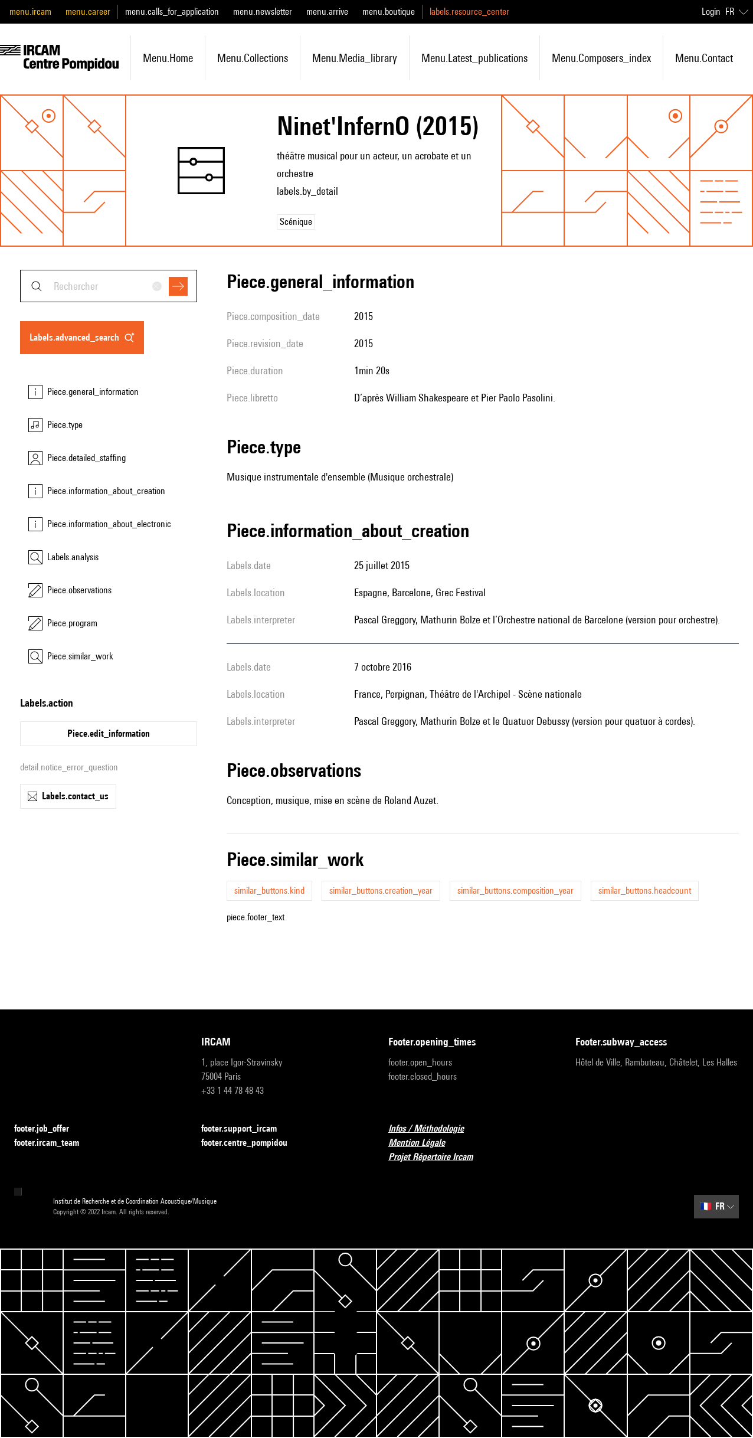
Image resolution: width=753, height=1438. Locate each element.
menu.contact (704, 57)
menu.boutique (388, 11)
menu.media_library (354, 57)
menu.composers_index (601, 57)
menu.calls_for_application (172, 11)
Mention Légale (423, 1143)
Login (711, 11)
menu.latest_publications (474, 57)
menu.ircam (30, 11)
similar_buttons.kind (269, 890)
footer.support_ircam (246, 1129)
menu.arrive (327, 11)
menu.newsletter (262, 11)
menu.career (88, 11)
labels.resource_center (469, 11)
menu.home (168, 57)
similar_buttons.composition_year (515, 890)
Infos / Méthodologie (433, 1129)
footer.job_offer (48, 1129)
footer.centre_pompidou (251, 1143)
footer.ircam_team (53, 1143)
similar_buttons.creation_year (381, 890)
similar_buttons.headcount (644, 890)
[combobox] (108, 286)
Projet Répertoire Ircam (437, 1157)
